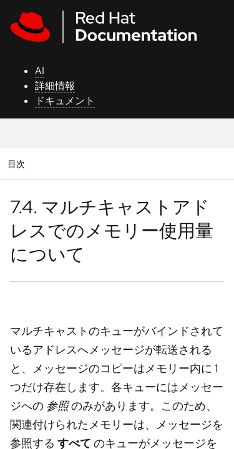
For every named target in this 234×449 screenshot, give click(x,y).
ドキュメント (65, 100)
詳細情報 (55, 85)
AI (39, 70)
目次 (18, 164)
